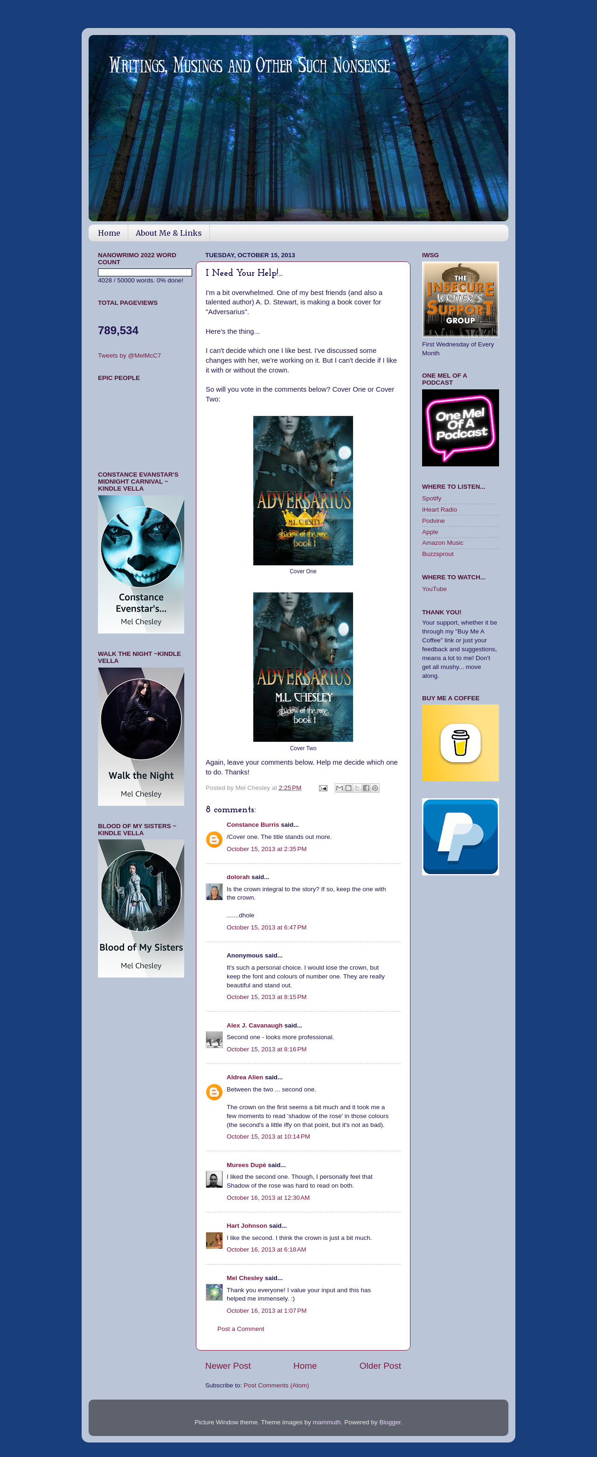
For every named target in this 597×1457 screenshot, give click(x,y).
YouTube (434, 588)
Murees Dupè (246, 1164)
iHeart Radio (439, 509)
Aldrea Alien (245, 1077)
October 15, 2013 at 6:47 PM (266, 927)
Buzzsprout (438, 553)
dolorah (238, 876)
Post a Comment (240, 1328)
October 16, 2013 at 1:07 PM (266, 1310)
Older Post (380, 1366)
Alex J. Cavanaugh (255, 1025)
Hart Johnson (247, 1225)
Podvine (433, 520)
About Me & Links (169, 233)
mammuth (327, 1422)
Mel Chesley (245, 1277)
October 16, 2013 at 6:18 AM (266, 1249)
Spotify (431, 498)
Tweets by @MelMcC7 (129, 355)
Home (109, 233)
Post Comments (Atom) (276, 1385)
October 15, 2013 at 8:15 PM (266, 996)
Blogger (390, 1422)
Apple (430, 531)
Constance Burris (253, 824)
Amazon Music (443, 542)
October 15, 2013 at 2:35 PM (266, 848)
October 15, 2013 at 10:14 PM (268, 1136)
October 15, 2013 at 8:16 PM (266, 1049)
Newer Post (228, 1366)
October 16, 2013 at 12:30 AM (268, 1197)
